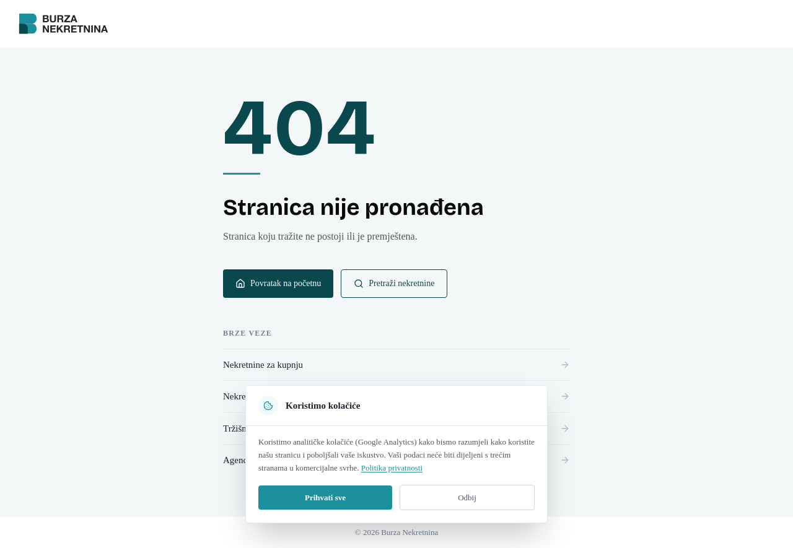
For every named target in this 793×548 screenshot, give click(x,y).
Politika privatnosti (392, 467)
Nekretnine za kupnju (396, 365)
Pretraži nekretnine (394, 284)
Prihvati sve (325, 497)
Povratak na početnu (278, 284)
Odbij (467, 497)
